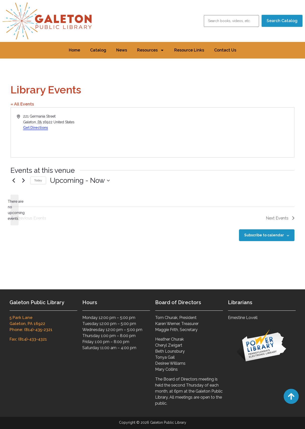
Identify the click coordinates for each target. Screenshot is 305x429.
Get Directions (35, 128)
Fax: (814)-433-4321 (28, 339)
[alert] (15, 210)
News (121, 50)
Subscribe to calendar (264, 235)
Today (38, 180)
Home (74, 50)
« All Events (22, 104)
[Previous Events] (14, 181)
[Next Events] (23, 181)
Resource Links (189, 50)
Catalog (98, 50)
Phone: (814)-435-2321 (31, 329)
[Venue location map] (223, 132)
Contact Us (225, 50)
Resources (150, 50)
